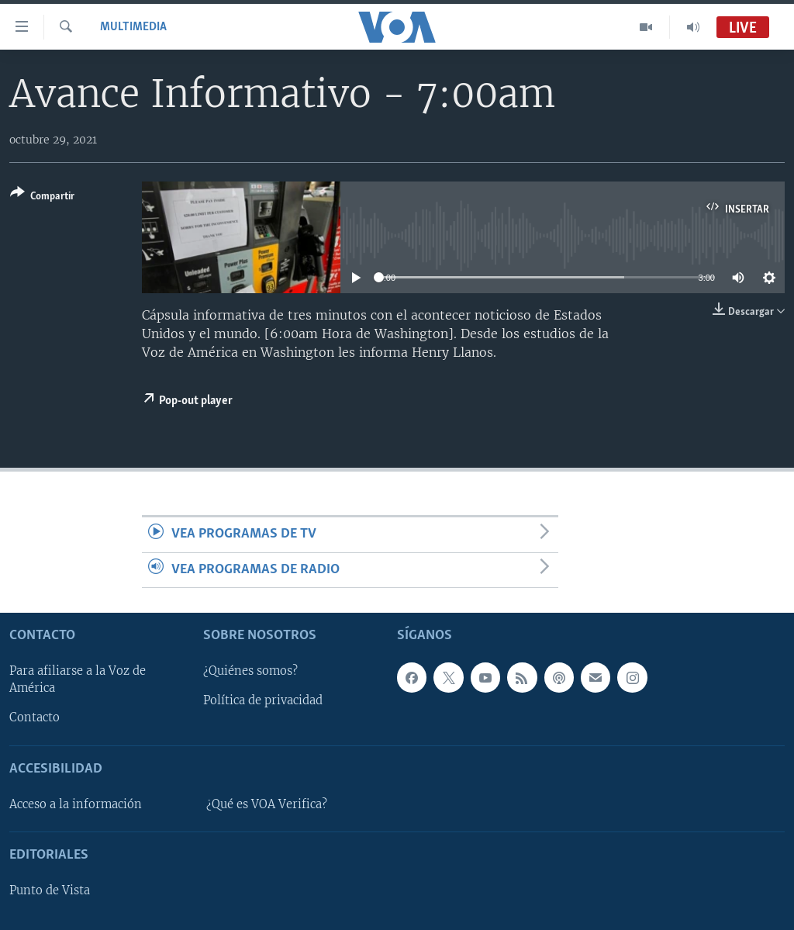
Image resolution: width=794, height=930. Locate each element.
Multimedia (133, 27)
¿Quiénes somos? (250, 671)
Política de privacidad (263, 700)
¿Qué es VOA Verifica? (266, 804)
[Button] (42, 197)
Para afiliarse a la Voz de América (77, 679)
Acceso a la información (75, 804)
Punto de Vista (49, 890)
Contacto (34, 717)
